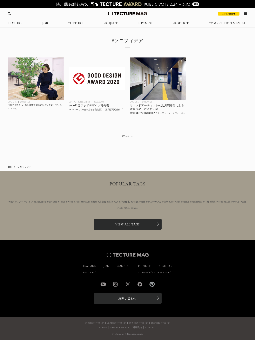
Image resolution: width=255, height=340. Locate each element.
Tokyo (62, 202)
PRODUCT (180, 23)
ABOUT (103, 327)
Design (135, 202)
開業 (213, 202)
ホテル (236, 202)
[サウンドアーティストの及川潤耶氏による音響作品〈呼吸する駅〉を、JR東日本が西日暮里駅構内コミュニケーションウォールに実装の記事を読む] (158, 78)
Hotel (220, 202)
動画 (94, 202)
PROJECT (111, 23)
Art (116, 202)
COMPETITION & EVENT (228, 23)
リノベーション (25, 202)
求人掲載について (138, 323)
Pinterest (152, 284)
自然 (166, 202)
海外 (110, 202)
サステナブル (154, 202)
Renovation (40, 202)
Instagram (115, 284)
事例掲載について (116, 323)
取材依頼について (160, 323)
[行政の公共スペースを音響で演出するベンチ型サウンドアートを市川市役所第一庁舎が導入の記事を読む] (36, 78)
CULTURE (75, 23)
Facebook (140, 284)
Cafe (121, 208)
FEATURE (15, 23)
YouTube (86, 202)
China (135, 208)
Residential (196, 202)
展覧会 (102, 202)
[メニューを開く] (245, 13)
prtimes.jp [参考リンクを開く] (12, 108)
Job (172, 202)
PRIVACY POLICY (119, 327)
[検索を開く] (9, 13)
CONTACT (150, 327)
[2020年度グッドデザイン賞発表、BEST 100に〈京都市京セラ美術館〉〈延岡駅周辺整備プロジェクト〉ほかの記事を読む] (97, 78)
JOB (45, 23)
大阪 (244, 202)
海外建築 (52, 202)
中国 (206, 202)
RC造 (228, 202)
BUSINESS (145, 23)
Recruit (186, 202)
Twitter (127, 284)
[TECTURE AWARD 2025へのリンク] (127, 4)
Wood (70, 202)
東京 (12, 202)
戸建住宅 (125, 202)
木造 (77, 202)
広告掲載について (94, 323)
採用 (178, 202)
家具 (127, 208)
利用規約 (137, 327)
